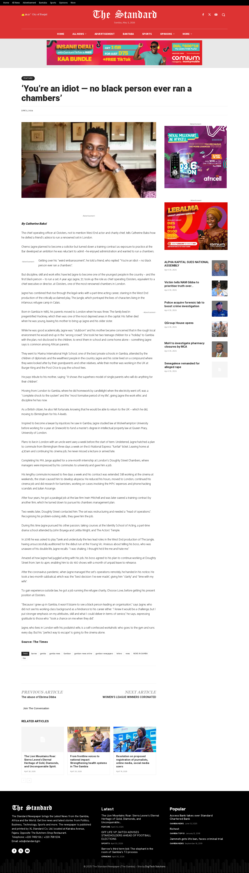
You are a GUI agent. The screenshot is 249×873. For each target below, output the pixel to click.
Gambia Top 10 (177, 833)
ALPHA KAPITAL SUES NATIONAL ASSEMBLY (186, 263)
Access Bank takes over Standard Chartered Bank (191, 817)
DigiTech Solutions (155, 866)
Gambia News (177, 823)
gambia (43, 653)
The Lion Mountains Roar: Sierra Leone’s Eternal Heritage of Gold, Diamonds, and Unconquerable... (130, 819)
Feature (28, 78)
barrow (34, 653)
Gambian (67, 653)
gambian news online (83, 653)
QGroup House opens (178, 323)
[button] (223, 15)
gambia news (54, 653)
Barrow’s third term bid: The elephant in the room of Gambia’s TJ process (127, 850)
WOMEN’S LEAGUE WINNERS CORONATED (129, 697)
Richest (174, 829)
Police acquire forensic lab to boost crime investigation (184, 304)
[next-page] (29, 780)
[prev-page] (23, 780)
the (24, 658)
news (128, 653)
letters (119, 653)
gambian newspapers (104, 653)
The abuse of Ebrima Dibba (38, 697)
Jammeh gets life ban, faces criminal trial (196, 839)
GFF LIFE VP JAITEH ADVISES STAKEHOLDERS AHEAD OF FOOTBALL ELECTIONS (126, 835)
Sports (105, 843)
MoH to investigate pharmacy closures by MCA (184, 344)
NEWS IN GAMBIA (140, 653)
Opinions (106, 856)
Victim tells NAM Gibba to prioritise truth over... (181, 284)
